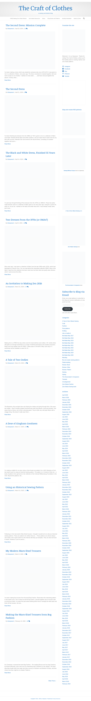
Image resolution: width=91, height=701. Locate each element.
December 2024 (66, 431)
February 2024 (66, 455)
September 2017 (66, 637)
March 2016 (65, 681)
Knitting (64, 331)
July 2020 (65, 555)
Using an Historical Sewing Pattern (25, 487)
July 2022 (65, 499)
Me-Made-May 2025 (67, 355)
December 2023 (66, 458)
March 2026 (65, 397)
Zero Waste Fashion (67, 384)
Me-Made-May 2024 (67, 352)
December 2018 (66, 601)
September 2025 (66, 412)
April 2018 (65, 620)
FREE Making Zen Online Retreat (18, 18)
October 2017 (66, 635)
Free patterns (66, 328)
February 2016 (66, 684)
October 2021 (66, 521)
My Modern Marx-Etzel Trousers (23, 550)
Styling (64, 374)
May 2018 (65, 618)
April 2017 (65, 650)
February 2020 (66, 567)
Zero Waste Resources (34, 18)
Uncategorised (66, 381)
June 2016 (65, 674)
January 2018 (66, 628)
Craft (63, 323)
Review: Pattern (66, 369)
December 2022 (66, 487)
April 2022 (65, 506)
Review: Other (66, 367)
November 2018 (66, 603)
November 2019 (66, 574)
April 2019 (65, 591)
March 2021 (65, 538)
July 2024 (65, 443)
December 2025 (66, 404)
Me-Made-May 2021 (67, 345)
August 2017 (65, 640)
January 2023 (66, 484)
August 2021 (65, 526)
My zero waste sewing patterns (70, 360)
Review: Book (66, 364)
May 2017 (65, 647)
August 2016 (65, 669)
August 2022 (65, 497)
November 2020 (66, 545)
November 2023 (66, 460)
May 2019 (65, 589)
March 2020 (65, 565)
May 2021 (65, 533)
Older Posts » (52, 680)
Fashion (64, 326)
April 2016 (65, 679)
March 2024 (65, 453)
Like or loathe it (66, 333)
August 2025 (65, 414)
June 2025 (65, 419)
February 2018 (66, 625)
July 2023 (65, 470)
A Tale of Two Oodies (17, 359)
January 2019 (66, 599)
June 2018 (65, 616)
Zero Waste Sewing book (69, 386)
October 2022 (66, 492)
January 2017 (66, 657)
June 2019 (65, 586)
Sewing (64, 372)
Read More (8, 80)
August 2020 (65, 552)
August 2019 (65, 582)
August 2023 (65, 468)
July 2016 (65, 671)
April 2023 (65, 477)
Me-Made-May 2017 (67, 335)
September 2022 (66, 494)
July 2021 (65, 528)
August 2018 (65, 611)
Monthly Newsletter (66, 18)
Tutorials (64, 379)
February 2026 (66, 400)
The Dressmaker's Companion (72, 285)
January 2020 (66, 569)
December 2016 (66, 659)
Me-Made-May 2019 (67, 340)
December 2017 (66, 630)
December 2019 (66, 572)
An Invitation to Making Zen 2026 (24, 283)
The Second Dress (15, 89)
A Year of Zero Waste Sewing (70, 321)
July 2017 (65, 642)
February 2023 (66, 482)
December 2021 (66, 516)
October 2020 (66, 548)
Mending (64, 357)
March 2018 (65, 623)
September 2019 (66, 579)
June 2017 (65, 645)
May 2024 (65, 448)
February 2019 (66, 596)
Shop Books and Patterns (53, 18)
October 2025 (66, 409)
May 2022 (65, 504)
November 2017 (66, 633)
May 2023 (65, 475)
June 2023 (65, 472)
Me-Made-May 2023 (67, 350)
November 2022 (66, 489)
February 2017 (66, 654)
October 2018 (66, 606)
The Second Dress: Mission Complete (26, 25)
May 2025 (65, 421)
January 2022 (66, 514)
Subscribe (67, 309)
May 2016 (65, 676)
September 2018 (66, 608)
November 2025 (66, 407)
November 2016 (66, 662)
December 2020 (66, 543)
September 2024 (66, 438)
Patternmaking (66, 362)
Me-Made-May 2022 (67, 347)
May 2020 (65, 560)
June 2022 (65, 502)
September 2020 (66, 550)
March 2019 (65, 594)
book (74, 210)
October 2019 (66, 577)
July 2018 (65, 613)
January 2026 (66, 402)
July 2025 (65, 417)
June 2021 (65, 531)
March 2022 (65, 509)
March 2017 (65, 652)
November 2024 (66, 434)
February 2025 (66, 429)
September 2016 (66, 666)
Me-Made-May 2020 (67, 343)
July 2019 (65, 584)
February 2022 (66, 511)
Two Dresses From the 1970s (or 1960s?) (27, 219)
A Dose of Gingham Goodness (21, 423)
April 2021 (65, 535)
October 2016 (66, 664)
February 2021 (66, 540)
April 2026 (65, 395)
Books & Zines (77, 18)
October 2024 (66, 436)
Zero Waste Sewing (72, 246)
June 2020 (65, 557)
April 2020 (65, 562)
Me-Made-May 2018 (67, 338)
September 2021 (66, 523)
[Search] (83, 18)
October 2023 (66, 463)
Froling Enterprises (56, 698)
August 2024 (65, 441)
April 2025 (65, 424)
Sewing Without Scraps (69, 170)
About (43, 18)
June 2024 (65, 446)
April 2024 (65, 451)
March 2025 (65, 426)
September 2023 (66, 465)
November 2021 (66, 518)
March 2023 (65, 480)
